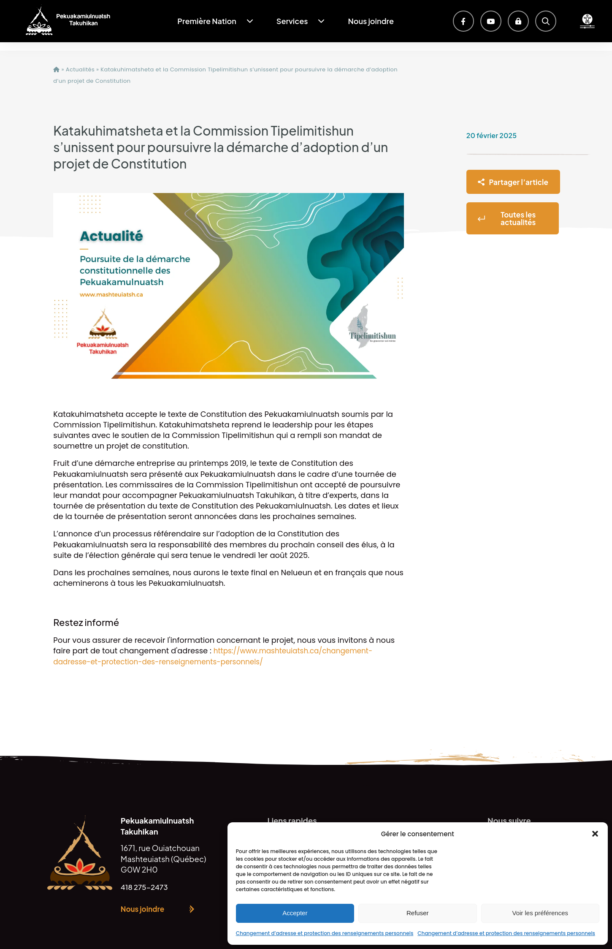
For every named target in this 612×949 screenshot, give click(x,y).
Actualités (80, 69)
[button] (595, 833)
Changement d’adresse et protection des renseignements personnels (325, 933)
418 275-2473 (146, 887)
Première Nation (206, 21)
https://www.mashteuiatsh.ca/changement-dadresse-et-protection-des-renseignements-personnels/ (218, 655)
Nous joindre (371, 21)
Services (292, 21)
